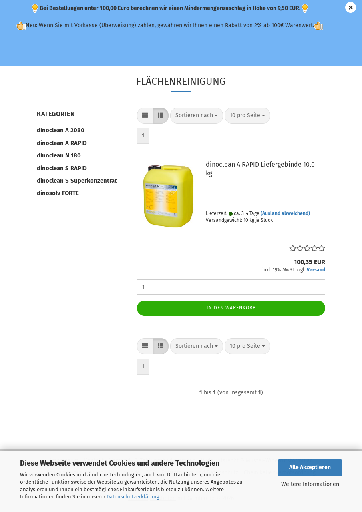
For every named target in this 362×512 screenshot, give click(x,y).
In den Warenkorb (231, 308)
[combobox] (196, 116)
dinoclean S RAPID (62, 168)
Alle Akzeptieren (310, 467)
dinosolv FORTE (58, 193)
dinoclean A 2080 (60, 130)
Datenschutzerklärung (133, 497)
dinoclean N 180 (59, 155)
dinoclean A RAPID (62, 143)
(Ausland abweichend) (285, 213)
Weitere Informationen (310, 484)
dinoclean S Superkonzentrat (77, 180)
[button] (145, 116)
